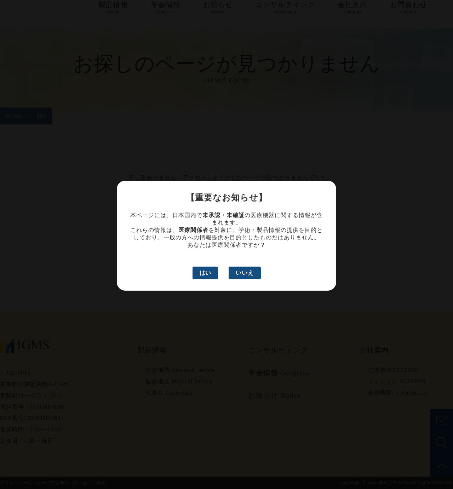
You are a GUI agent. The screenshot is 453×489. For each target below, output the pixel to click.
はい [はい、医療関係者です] (205, 273)
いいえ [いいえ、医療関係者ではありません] (245, 273)
